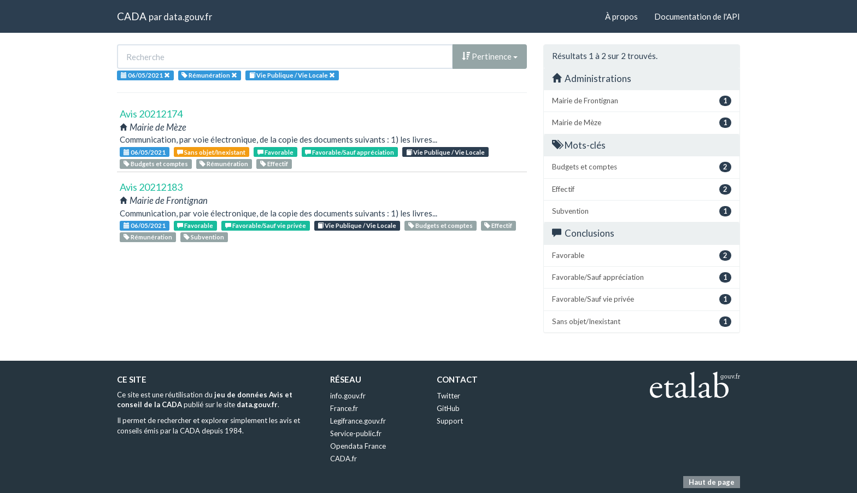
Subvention (204, 236)
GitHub (448, 408)
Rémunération (223, 163)
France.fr (344, 408)
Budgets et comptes (156, 163)
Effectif (274, 163)
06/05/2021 (145, 152)
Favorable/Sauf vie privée (265, 225)
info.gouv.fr (348, 395)
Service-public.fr (355, 433)
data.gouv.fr (187, 16)
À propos (621, 16)
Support (450, 420)
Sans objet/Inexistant (211, 152)
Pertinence (490, 56)
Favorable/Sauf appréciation (349, 152)
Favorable (275, 152)
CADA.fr (343, 458)
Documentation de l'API (697, 16)
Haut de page (712, 482)
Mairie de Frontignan (641, 101)
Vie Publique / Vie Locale (445, 152)
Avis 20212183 (151, 187)
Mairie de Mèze (641, 123)
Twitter (448, 395)
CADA (131, 16)
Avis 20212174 (151, 114)
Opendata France (358, 446)
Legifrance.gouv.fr (358, 420)
